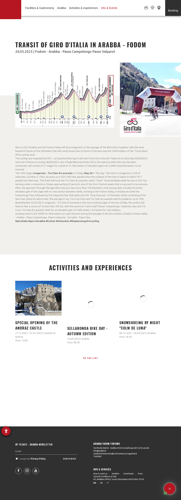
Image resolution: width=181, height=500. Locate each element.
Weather (115, 473)
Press (140, 473)
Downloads (129, 473)
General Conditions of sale (105, 476)
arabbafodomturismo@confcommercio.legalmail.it (115, 453)
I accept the (31, 464)
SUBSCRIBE (70, 463)
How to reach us (100, 473)
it (108, 483)
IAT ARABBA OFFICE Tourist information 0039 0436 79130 (118, 479)
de (101, 483)
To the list (90, 357)
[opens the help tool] (6, 431)
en (94, 483)
